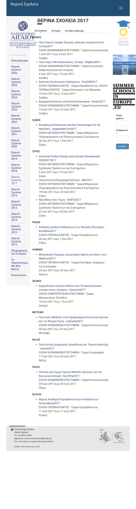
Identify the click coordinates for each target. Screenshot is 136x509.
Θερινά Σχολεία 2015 (16, 204)
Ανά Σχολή (55, 31)
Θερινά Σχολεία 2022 (16, 118)
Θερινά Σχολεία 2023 (16, 106)
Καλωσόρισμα (19, 60)
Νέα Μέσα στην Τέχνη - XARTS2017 (60, 199)
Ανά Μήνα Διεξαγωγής (74, 31)
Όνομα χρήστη (120, 117)
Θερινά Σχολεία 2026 (16, 69)
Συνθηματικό (122, 131)
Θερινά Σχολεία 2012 (16, 241)
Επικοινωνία (18, 275)
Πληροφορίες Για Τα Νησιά (19, 252)
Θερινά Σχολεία (24, 4)
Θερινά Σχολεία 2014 (16, 217)
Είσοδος (122, 146)
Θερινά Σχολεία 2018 (16, 168)
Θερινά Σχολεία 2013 (16, 229)
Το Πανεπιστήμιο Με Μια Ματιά (19, 264)
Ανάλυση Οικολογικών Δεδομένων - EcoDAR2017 (68, 81)
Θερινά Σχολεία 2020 (16, 143)
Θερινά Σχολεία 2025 (16, 82)
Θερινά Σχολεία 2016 (16, 192)
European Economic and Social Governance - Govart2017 (72, 101)
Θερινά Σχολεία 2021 (16, 131)
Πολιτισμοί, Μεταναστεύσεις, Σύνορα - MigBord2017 (70, 62)
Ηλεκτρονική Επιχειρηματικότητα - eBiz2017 (66, 180)
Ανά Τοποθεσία (41, 30)
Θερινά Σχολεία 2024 (16, 94)
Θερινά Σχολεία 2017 (16, 180)
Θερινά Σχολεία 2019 (16, 155)
